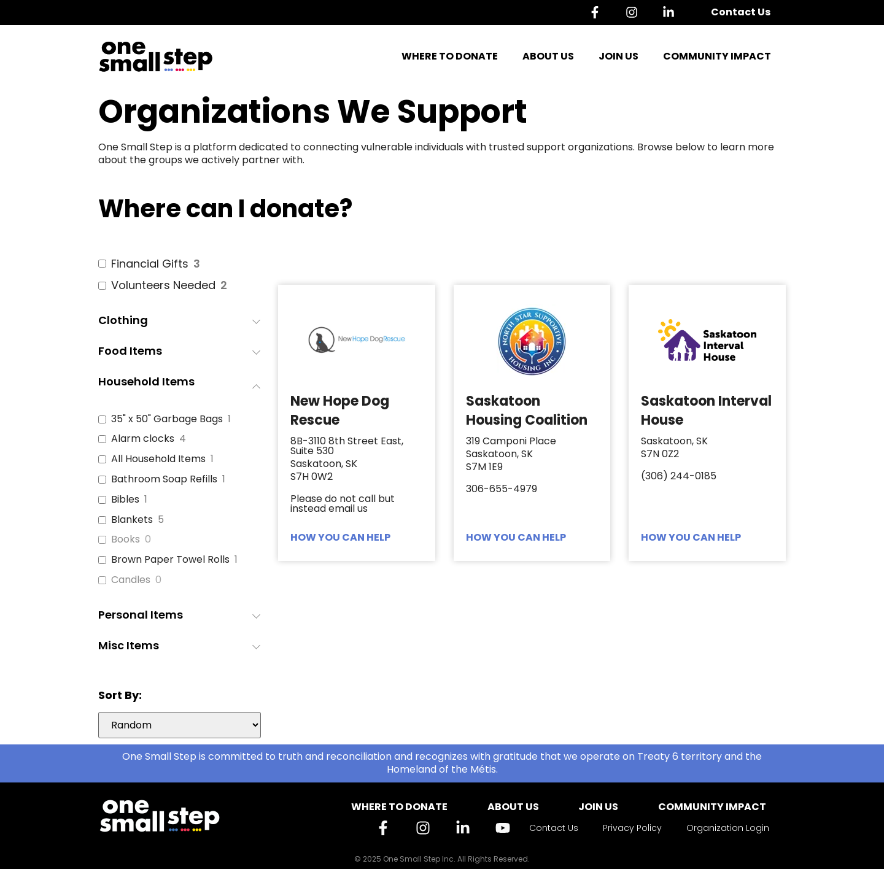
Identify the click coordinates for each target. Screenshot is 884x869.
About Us (548, 56)
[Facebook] (598, 12)
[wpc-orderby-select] (179, 725)
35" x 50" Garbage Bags (167, 419)
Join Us (618, 56)
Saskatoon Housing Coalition (526, 411)
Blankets (132, 520)
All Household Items (158, 459)
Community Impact (717, 56)
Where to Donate (449, 56)
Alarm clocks (142, 439)
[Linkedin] (671, 12)
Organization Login (727, 828)
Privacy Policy (632, 828)
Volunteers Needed (163, 285)
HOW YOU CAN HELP (340, 537)
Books (125, 539)
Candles (130, 580)
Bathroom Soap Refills (164, 479)
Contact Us (740, 12)
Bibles (125, 499)
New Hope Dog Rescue (339, 411)
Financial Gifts (149, 264)
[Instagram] (635, 12)
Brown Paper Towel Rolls (170, 560)
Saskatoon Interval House (706, 411)
